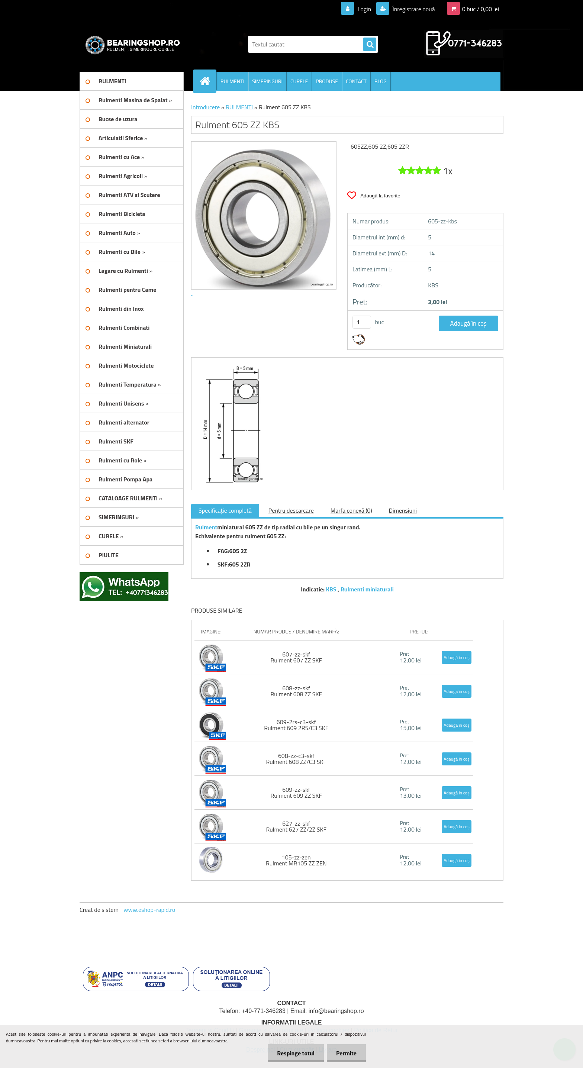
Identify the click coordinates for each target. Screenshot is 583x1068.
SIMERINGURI (267, 81)
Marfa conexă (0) (351, 510)
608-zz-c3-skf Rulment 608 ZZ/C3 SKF (296, 758)
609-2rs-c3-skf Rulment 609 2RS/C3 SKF (296, 724)
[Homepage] (207, 81)
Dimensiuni (403, 510)
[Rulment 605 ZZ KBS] (231, 364)
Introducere (205, 107)
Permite (346, 1053)
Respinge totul (296, 1053)
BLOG (380, 81)
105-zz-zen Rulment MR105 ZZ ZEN (296, 860)
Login (364, 8)
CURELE (299, 81)
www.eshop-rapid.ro (149, 909)
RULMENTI (232, 81)
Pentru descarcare (291, 510)
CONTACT (356, 81)
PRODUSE (327, 81)
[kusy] (361, 322)
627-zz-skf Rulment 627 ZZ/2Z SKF (296, 826)
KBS (332, 589)
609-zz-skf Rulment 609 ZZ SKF (296, 792)
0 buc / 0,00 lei (480, 8)
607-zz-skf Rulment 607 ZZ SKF (296, 657)
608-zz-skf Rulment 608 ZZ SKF (296, 691)
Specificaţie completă (225, 510)
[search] (369, 45)
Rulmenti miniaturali (367, 589)
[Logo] (131, 44)
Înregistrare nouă (413, 8)
